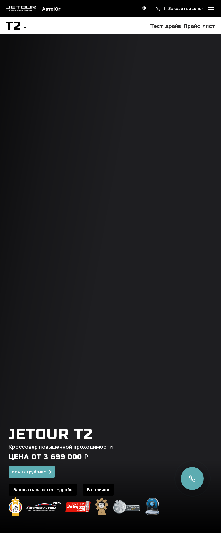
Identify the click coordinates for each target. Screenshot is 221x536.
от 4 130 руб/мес (29, 475)
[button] (16, 27)
